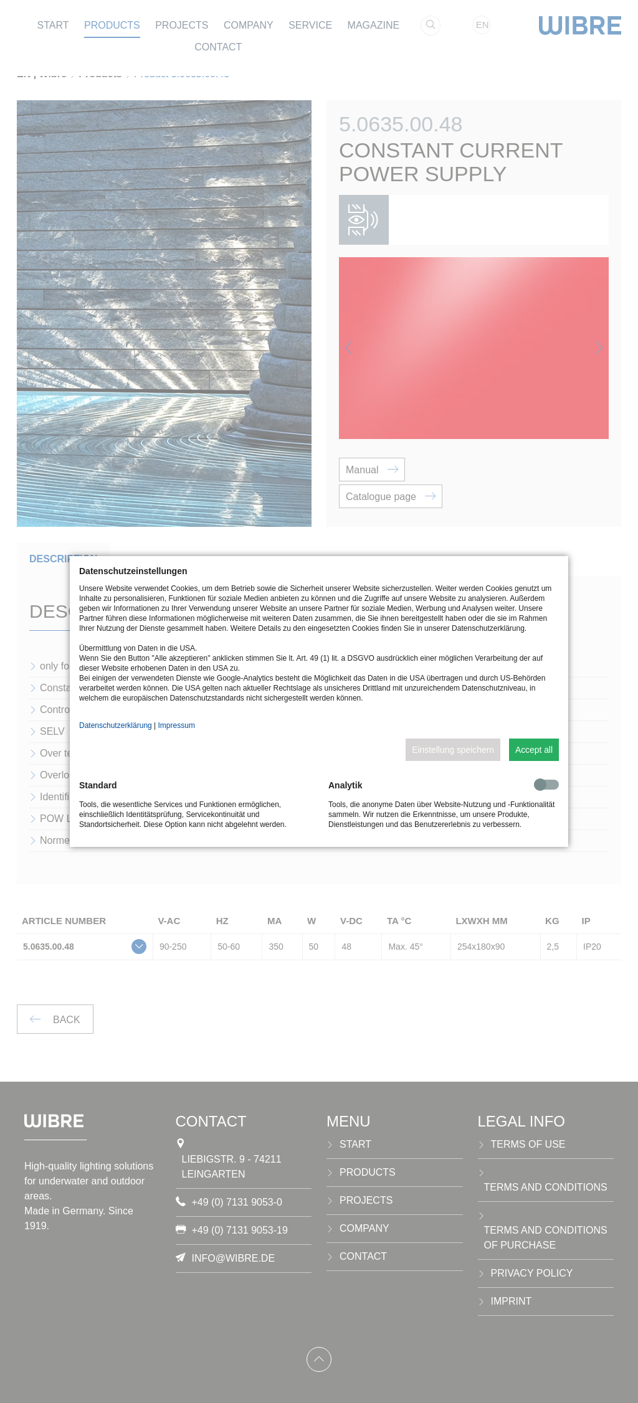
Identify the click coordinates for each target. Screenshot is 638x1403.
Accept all (534, 750)
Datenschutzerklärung (115, 725)
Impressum (176, 725)
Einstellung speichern (453, 750)
